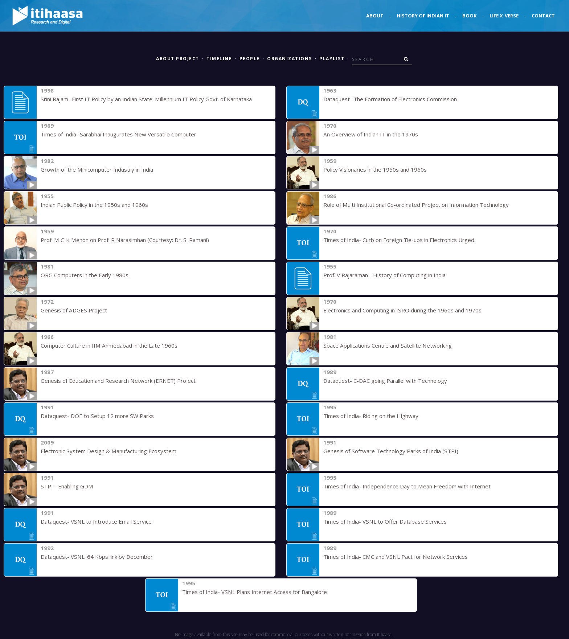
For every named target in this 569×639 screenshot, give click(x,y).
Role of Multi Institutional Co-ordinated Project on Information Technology (415, 204)
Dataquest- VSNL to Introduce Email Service (96, 521)
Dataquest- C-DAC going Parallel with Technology (385, 380)
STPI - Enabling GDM (67, 486)
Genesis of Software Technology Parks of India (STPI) (390, 451)
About (375, 15)
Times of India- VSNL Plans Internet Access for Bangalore (254, 591)
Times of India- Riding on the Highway (370, 415)
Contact (543, 15)
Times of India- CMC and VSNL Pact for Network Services (394, 556)
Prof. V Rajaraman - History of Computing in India (384, 275)
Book (469, 15)
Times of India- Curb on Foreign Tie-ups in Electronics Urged (398, 239)
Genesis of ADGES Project (73, 310)
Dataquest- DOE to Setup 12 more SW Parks (97, 415)
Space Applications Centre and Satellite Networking (386, 345)
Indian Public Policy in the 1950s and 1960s (94, 204)
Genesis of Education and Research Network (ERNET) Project (118, 380)
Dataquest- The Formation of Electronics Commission (390, 99)
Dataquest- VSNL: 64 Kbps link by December (96, 556)
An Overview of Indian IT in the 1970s (370, 134)
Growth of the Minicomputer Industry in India (97, 169)
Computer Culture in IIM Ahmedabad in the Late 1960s (109, 345)
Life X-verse (504, 15)
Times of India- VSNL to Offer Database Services (384, 521)
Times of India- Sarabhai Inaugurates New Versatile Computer (118, 134)
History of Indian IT (423, 15)
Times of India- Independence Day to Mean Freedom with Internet (406, 486)
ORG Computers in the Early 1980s (84, 275)
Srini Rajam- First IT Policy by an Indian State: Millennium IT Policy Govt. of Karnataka (146, 99)
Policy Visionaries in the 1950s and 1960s (375, 169)
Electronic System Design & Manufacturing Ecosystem (108, 451)
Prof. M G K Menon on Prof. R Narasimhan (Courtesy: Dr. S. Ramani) (124, 239)
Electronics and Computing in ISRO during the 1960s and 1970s (402, 310)
